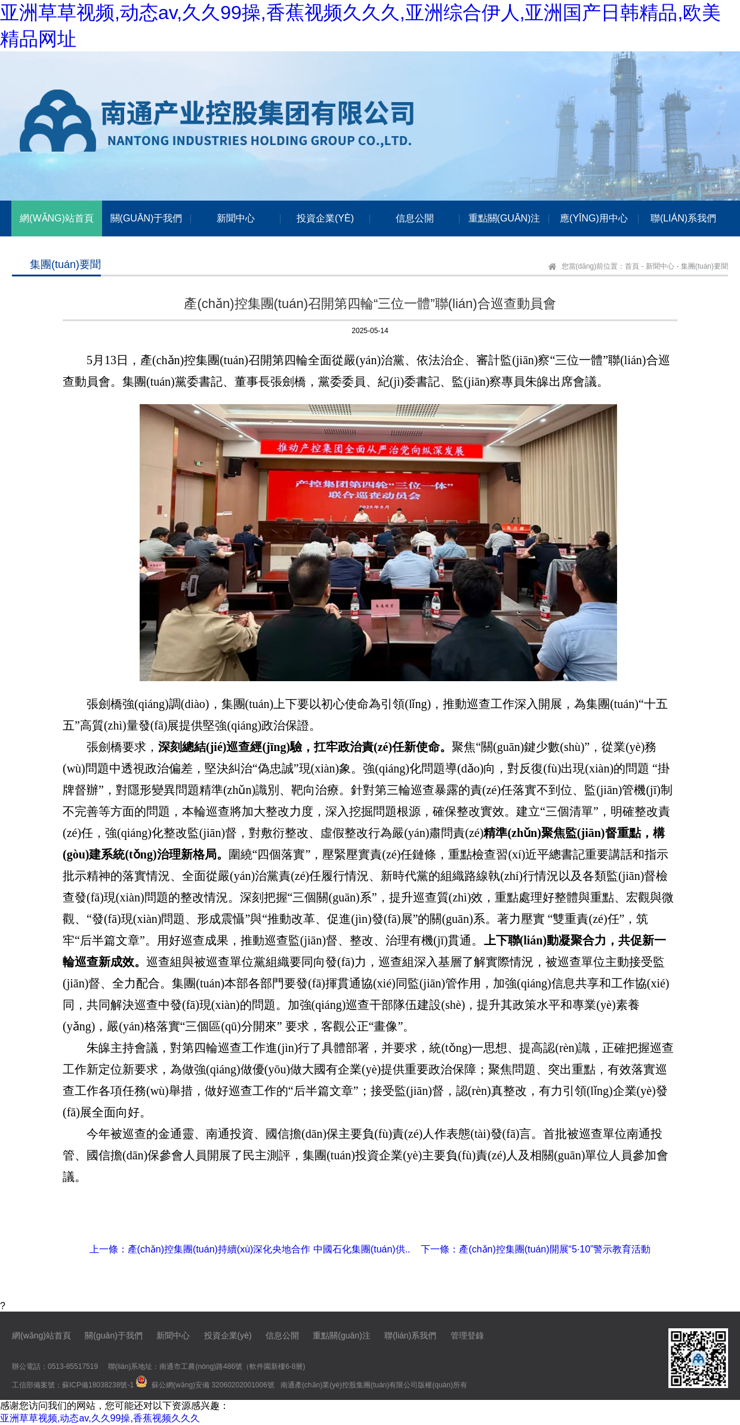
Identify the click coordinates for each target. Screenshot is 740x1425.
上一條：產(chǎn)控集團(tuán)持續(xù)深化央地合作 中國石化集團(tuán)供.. (250, 1249)
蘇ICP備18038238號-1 (98, 1385)
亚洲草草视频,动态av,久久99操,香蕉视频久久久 (100, 1418)
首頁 (632, 266)
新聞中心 (660, 266)
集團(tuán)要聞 (704, 266)
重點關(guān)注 (341, 1335)
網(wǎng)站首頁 (41, 1335)
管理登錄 (467, 1335)
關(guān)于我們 (113, 1335)
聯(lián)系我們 (410, 1335)
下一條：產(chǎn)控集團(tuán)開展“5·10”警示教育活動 (535, 1249)
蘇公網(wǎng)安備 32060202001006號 (213, 1385)
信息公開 (282, 1335)
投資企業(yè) (228, 1335)
